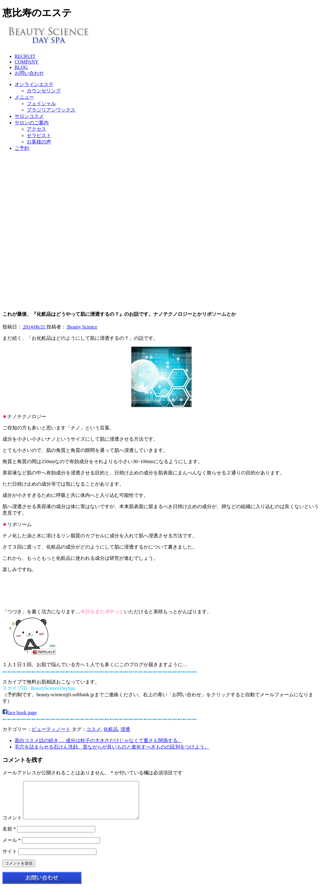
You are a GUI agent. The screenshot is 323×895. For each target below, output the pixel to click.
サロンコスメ (29, 116)
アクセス (36, 129)
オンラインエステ (34, 84)
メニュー (24, 97)
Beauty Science (81, 326)
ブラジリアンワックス (51, 109)
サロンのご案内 (32, 122)
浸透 (125, 729)
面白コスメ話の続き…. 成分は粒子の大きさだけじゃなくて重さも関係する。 (98, 740)
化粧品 (110, 729)
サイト (9, 858)
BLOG (21, 67)
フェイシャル (41, 103)
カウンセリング (44, 90)
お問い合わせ (29, 73)
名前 (9, 836)
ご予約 (22, 148)
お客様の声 (39, 141)
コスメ (93, 729)
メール (11, 847)
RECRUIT (25, 56)
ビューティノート (51, 729)
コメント (12, 825)
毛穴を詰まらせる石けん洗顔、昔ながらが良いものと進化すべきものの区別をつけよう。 (112, 746)
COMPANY (27, 61)
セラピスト (39, 135)
